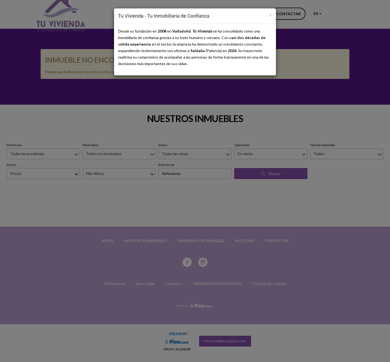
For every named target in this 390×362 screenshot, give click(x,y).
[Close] (270, 15)
